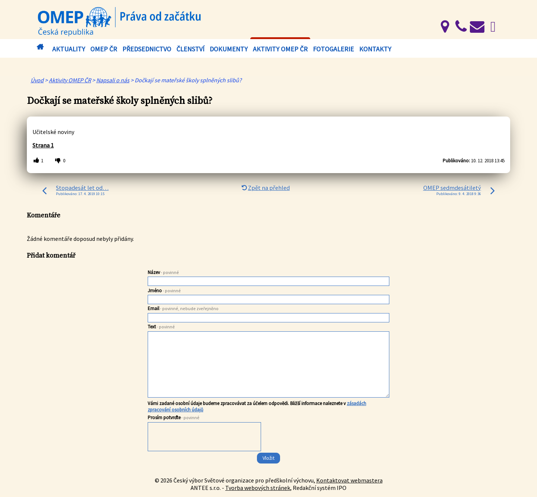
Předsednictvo (146, 49)
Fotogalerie (333, 49)
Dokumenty (229, 49)
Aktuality (68, 49)
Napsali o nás (112, 80)
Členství (190, 49)
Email (183, 308)
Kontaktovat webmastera (349, 480)
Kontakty (375, 49)
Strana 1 (43, 145)
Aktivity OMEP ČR (280, 49)
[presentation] (204, 438)
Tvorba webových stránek (257, 487)
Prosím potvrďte (174, 417)
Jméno (164, 290)
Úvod (40, 47)
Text (161, 327)
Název (163, 272)
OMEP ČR (103, 49)
